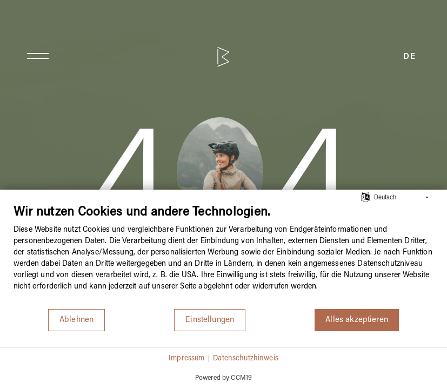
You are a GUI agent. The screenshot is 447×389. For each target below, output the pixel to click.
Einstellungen (209, 320)
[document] (223, 256)
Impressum (186, 358)
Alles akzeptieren (356, 320)
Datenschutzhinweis (245, 358)
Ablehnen (76, 320)
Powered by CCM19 (223, 377)
